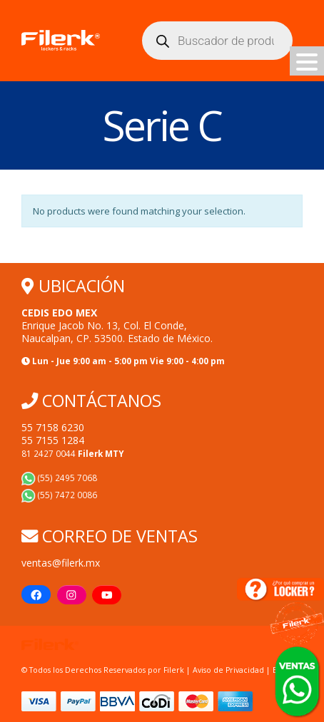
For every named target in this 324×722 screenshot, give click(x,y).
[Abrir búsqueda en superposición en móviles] (217, 40)
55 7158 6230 (52, 427)
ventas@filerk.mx (60, 562)
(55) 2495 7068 (59, 477)
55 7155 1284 (52, 440)
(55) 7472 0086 (59, 494)
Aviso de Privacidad (228, 670)
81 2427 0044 (72, 453)
